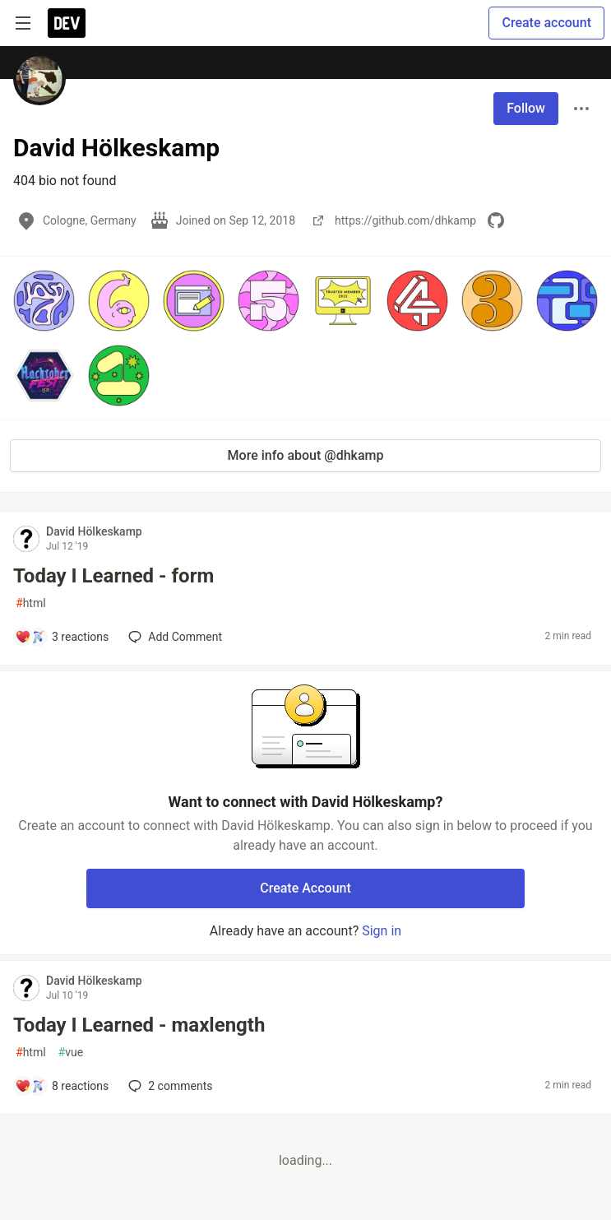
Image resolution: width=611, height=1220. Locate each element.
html (31, 603)
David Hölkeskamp (94, 531)
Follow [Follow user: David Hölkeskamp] (526, 108)
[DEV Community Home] (66, 23)
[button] (44, 301)
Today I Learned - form (113, 575)
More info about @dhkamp (306, 455)
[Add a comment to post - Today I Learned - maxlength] (61, 1086)
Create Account (305, 888)
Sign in (381, 931)
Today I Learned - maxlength (139, 1025)
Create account (546, 22)
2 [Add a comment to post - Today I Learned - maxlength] (168, 1086)
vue (71, 1052)
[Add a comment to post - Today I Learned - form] (61, 637)
